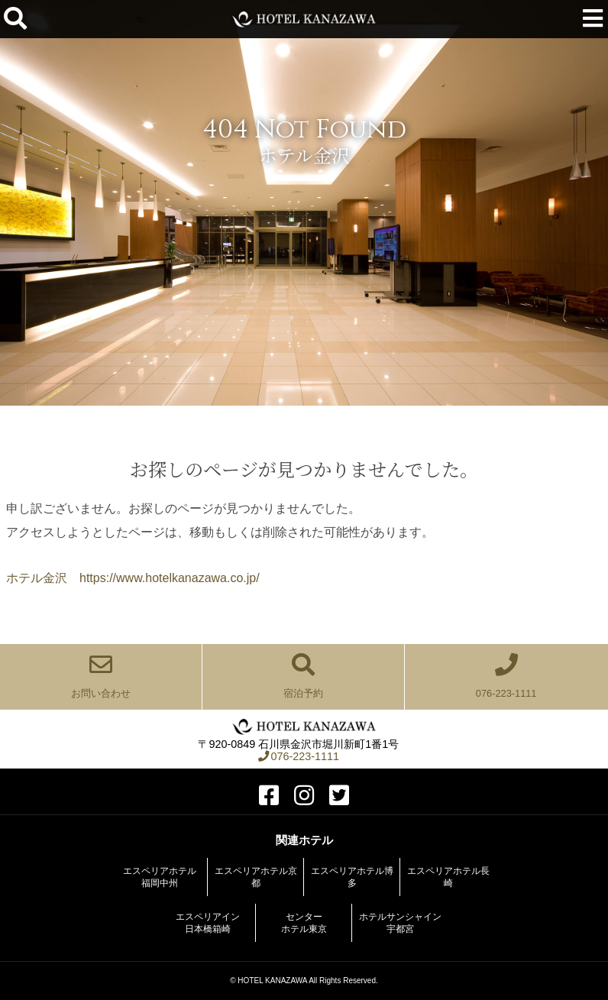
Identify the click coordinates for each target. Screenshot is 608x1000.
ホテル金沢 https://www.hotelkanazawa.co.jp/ (133, 577)
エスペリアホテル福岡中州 (159, 877)
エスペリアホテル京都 (256, 877)
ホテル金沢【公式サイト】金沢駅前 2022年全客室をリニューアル (304, 19)
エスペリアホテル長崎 (448, 877)
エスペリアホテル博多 (352, 877)
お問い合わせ (101, 676)
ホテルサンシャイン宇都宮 (400, 922)
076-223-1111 (506, 676)
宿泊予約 (303, 676)
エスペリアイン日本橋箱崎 (208, 922)
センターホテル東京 (304, 922)
